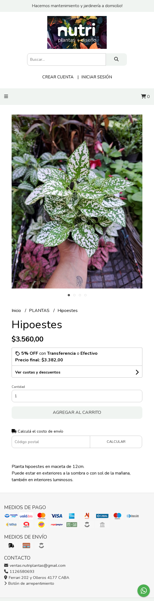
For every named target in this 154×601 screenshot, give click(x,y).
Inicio (17, 311)
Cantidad (18, 387)
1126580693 (19, 571)
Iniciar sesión (96, 77)
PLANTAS (40, 311)
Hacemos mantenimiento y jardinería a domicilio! (77, 6)
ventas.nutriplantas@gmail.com (35, 565)
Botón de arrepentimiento (29, 583)
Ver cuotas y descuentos (37, 372)
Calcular (116, 441)
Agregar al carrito (77, 412)
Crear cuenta (58, 77)
